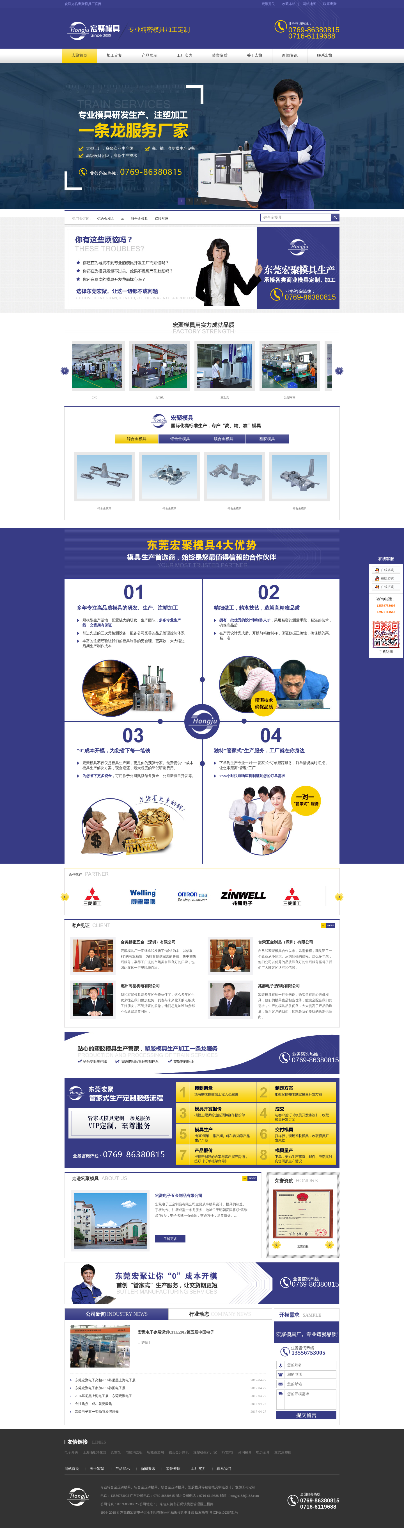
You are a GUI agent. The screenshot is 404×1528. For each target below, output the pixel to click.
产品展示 (149, 55)
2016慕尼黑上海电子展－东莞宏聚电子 (103, 1396)
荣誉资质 (220, 55)
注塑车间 (291, 397)
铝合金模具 (105, 219)
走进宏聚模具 (85, 1178)
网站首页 (72, 1468)
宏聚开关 (268, 4)
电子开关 (71, 1452)
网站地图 (309, 4)
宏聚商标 (303, 1246)
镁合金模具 (223, 439)
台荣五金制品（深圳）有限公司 (285, 942)
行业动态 (220, 1314)
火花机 (161, 397)
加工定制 (114, 55)
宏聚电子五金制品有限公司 (178, 1196)
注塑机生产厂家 (205, 1452)
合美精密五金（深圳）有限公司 (148, 942)
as (122, 219)
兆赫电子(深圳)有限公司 (279, 986)
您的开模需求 (310, 1399)
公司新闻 (117, 1314)
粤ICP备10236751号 (223, 1513)
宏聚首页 (79, 55)
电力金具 (263, 1452)
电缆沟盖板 (134, 1452)
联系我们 (224, 1468)
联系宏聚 (330, 4)
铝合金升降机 (179, 1452)
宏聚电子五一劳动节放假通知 (97, 1412)
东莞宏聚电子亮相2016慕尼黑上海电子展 (105, 1380)
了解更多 (170, 1239)
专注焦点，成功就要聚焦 (93, 1404)
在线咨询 (387, 77)
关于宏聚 (255, 55)
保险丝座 (161, 219)
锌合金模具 (139, 219)
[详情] (145, 1342)
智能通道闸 (155, 1452)
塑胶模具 (267, 439)
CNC (96, 397)
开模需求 (289, 1315)
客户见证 (80, 925)
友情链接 (77, 1442)
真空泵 (116, 1452)
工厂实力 (184, 55)
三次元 (226, 397)
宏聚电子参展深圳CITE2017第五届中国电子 (176, 1332)
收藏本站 (288, 4)
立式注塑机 (282, 1452)
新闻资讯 (290, 55)
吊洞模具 (245, 1452)
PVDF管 (228, 1452)
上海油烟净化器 (94, 1452)
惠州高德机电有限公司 (140, 986)
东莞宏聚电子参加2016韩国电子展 (100, 1388)
